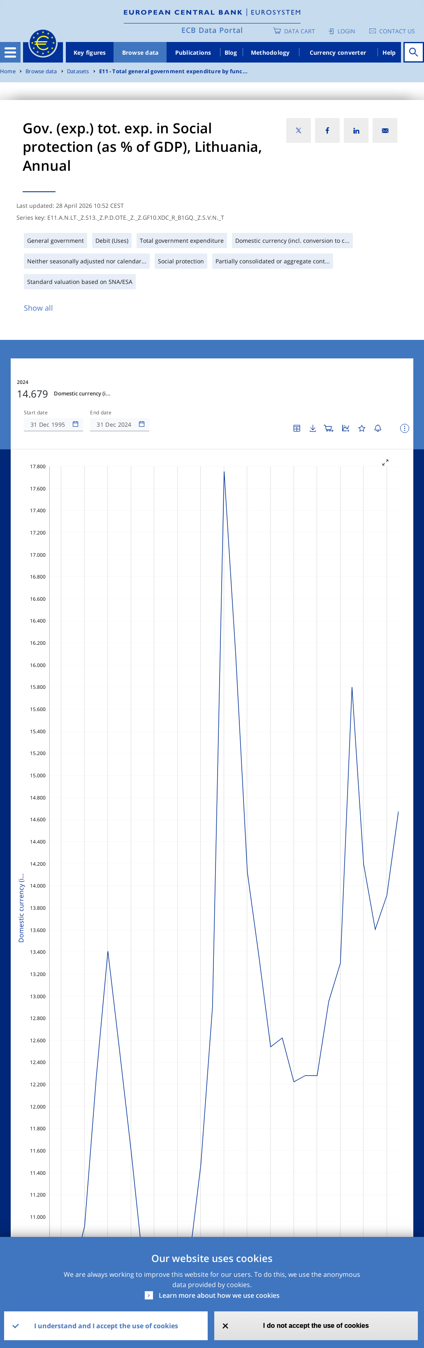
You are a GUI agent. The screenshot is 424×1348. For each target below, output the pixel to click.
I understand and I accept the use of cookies (106, 1325)
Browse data (140, 52)
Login (346, 31)
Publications (193, 52)
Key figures (90, 52)
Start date (36, 412)
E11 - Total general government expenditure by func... (173, 71)
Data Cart (299, 31)
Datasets (78, 71)
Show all (38, 308)
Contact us (397, 31)
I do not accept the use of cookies (316, 1325)
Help (389, 52)
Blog (231, 52)
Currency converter (338, 52)
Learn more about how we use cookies (219, 1295)
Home (8, 71)
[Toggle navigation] (10, 52)
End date (100, 412)
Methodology (270, 52)
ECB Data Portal (212, 30)
